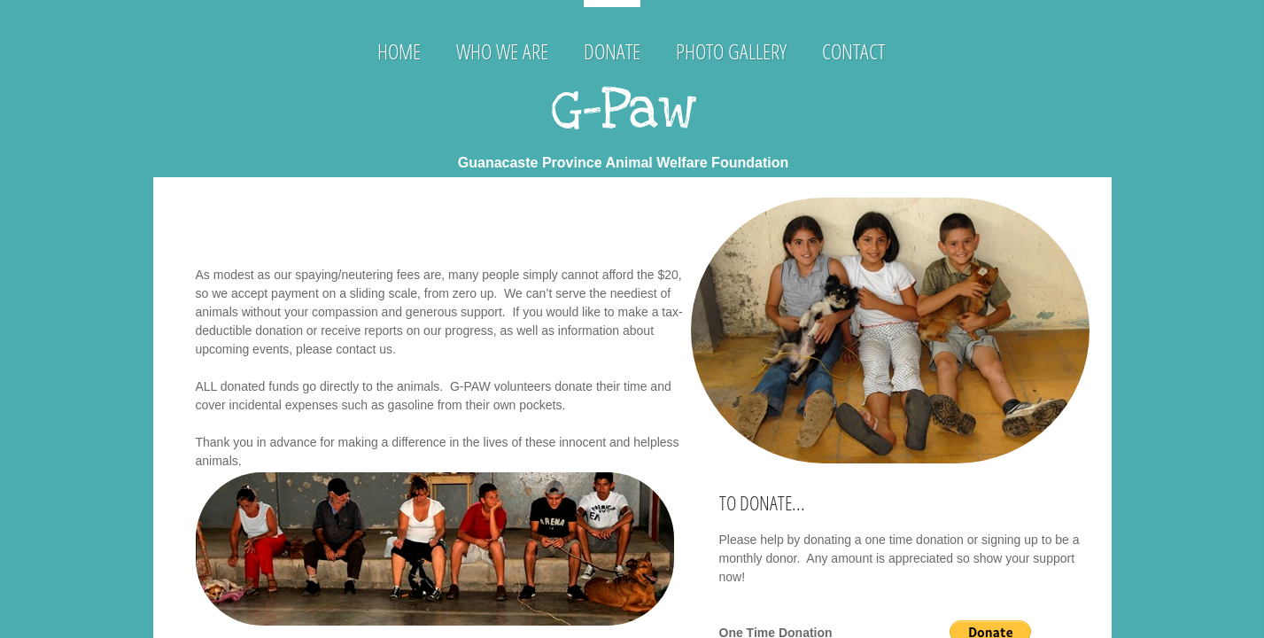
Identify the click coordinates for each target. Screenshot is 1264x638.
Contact (853, 51)
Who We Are (502, 51)
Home (399, 51)
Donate (612, 51)
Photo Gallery (731, 51)
